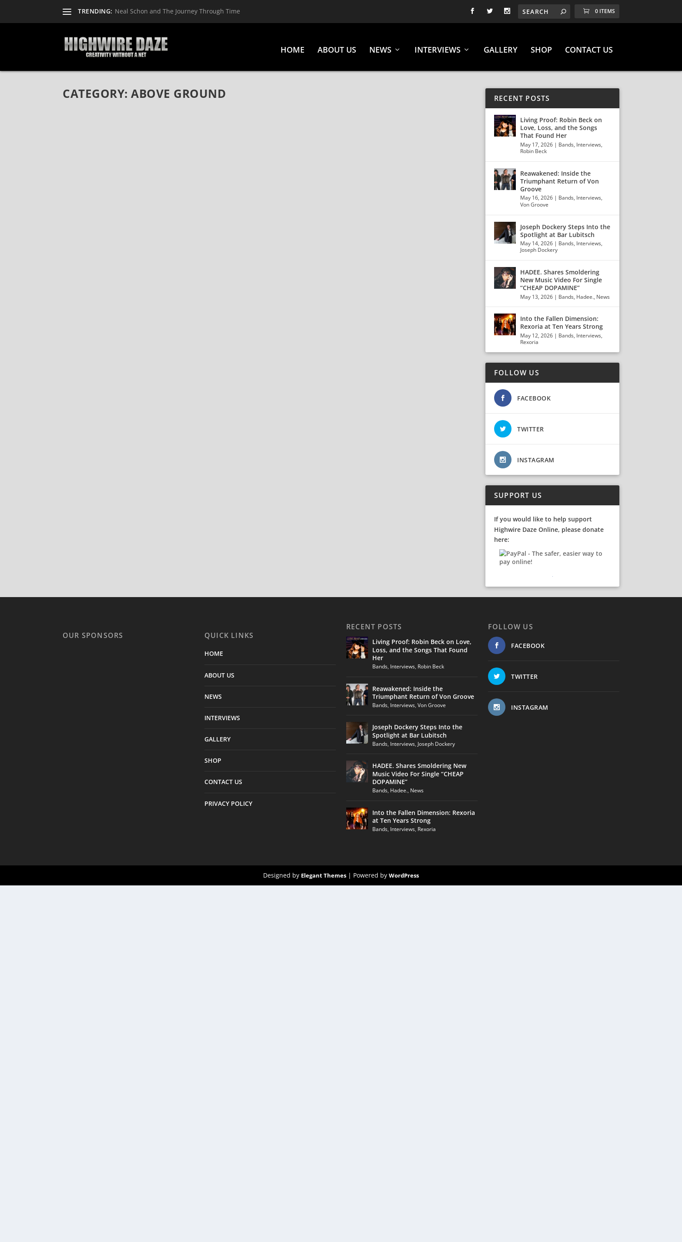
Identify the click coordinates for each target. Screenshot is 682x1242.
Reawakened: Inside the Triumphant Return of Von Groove (559, 177)
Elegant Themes (323, 871)
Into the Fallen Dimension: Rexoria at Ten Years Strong (561, 318)
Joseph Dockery (539, 245)
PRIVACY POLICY (228, 799)
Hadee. (585, 292)
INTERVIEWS (438, 46)
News (603, 292)
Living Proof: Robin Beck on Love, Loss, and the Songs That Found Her (561, 123)
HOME (292, 46)
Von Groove (534, 200)
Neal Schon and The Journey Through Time (177, 11)
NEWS (380, 46)
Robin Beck (533, 146)
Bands (566, 140)
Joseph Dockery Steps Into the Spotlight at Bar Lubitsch (565, 226)
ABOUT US (337, 46)
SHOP (541, 46)
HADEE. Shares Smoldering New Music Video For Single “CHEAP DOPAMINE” (561, 275)
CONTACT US (589, 46)
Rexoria (529, 337)
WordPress (404, 871)
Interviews (588, 140)
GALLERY (501, 46)
